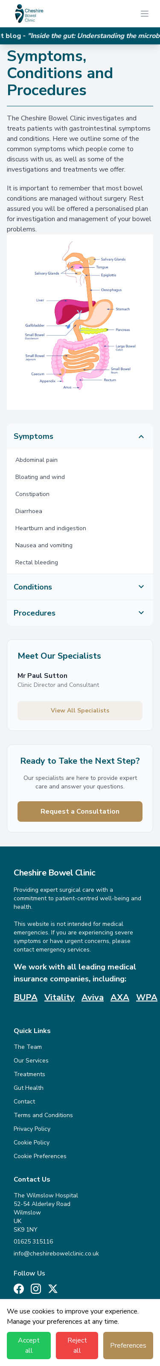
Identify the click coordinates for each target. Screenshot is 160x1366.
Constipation (32, 494)
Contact (24, 1101)
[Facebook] (19, 1289)
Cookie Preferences (40, 1156)
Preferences (128, 1345)
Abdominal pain (36, 460)
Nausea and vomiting (44, 545)
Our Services (31, 1061)
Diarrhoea (28, 511)
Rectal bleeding (36, 562)
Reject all (77, 1345)
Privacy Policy (32, 1129)
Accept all (29, 1345)
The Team (28, 1047)
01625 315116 (33, 1242)
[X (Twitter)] (53, 1289)
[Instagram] (36, 1289)
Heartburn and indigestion (50, 528)
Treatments (29, 1074)
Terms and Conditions (43, 1115)
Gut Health (29, 1088)
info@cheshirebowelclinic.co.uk (56, 1253)
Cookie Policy (31, 1142)
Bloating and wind (40, 477)
